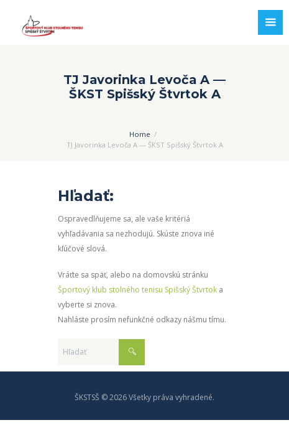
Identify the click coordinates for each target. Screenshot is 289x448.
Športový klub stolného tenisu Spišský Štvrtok (137, 289)
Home (139, 134)
